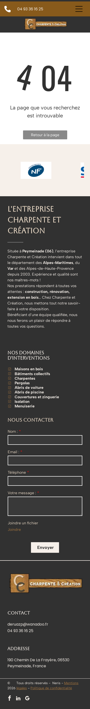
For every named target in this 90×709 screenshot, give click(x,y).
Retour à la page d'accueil (45, 136)
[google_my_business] (27, 699)
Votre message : (22, 493)
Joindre (14, 529)
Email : (13, 452)
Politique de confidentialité (51, 688)
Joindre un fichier (23, 523)
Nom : (13, 431)
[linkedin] (18, 699)
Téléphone (17, 472)
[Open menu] (79, 9)
